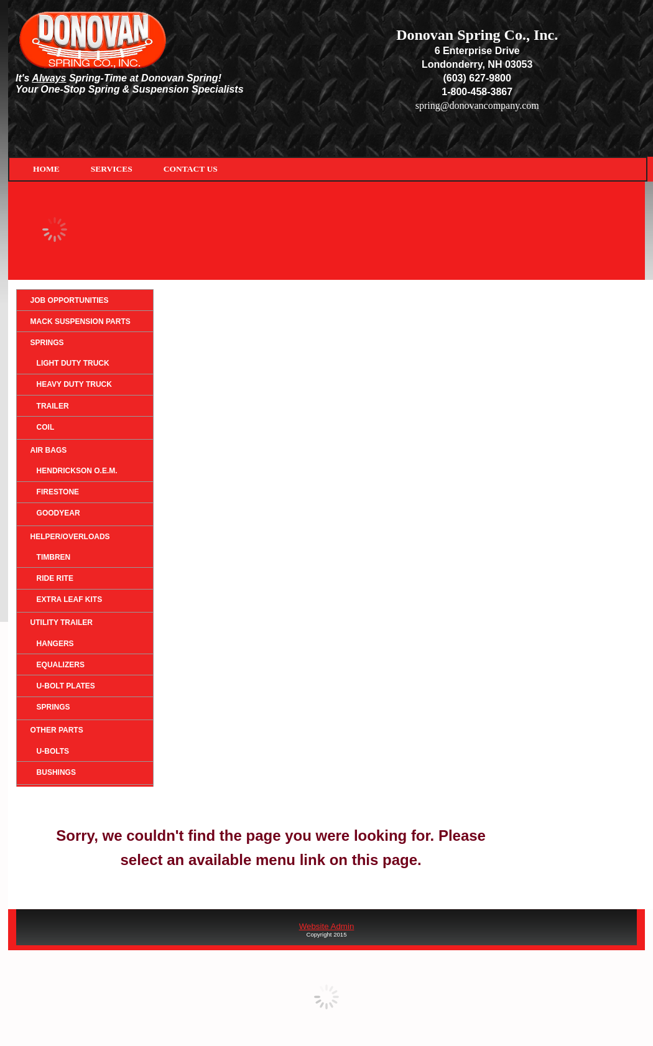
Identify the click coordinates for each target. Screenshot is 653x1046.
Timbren (54, 557)
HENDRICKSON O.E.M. (77, 470)
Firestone (58, 492)
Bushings (56, 772)
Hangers (55, 643)
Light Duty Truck (73, 363)
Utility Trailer (61, 622)
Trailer (53, 406)
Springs (47, 342)
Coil (46, 427)
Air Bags (48, 450)
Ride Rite (55, 578)
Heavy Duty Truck (74, 384)
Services (111, 169)
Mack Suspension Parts (80, 321)
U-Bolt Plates (66, 686)
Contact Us (191, 169)
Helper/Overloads (70, 536)
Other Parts (56, 730)
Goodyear (58, 513)
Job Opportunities (69, 300)
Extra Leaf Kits (70, 599)
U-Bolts (53, 751)
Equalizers (61, 664)
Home (46, 169)
